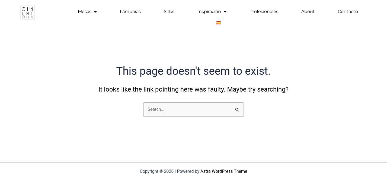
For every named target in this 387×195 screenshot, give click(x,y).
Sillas (169, 11)
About (308, 11)
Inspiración (211, 12)
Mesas (87, 12)
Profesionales (264, 11)
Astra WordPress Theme (223, 171)
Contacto (348, 11)
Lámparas (130, 11)
